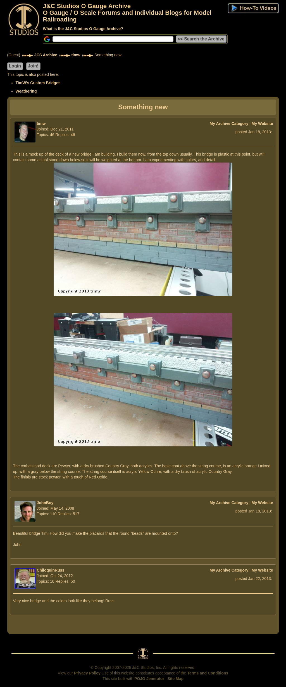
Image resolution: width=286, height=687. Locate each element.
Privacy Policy (87, 673)
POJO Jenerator (149, 678)
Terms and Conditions (207, 673)
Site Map (176, 678)
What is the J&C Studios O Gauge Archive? (83, 28)
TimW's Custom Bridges (38, 83)
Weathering (26, 91)
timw (76, 55)
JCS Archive (45, 55)
